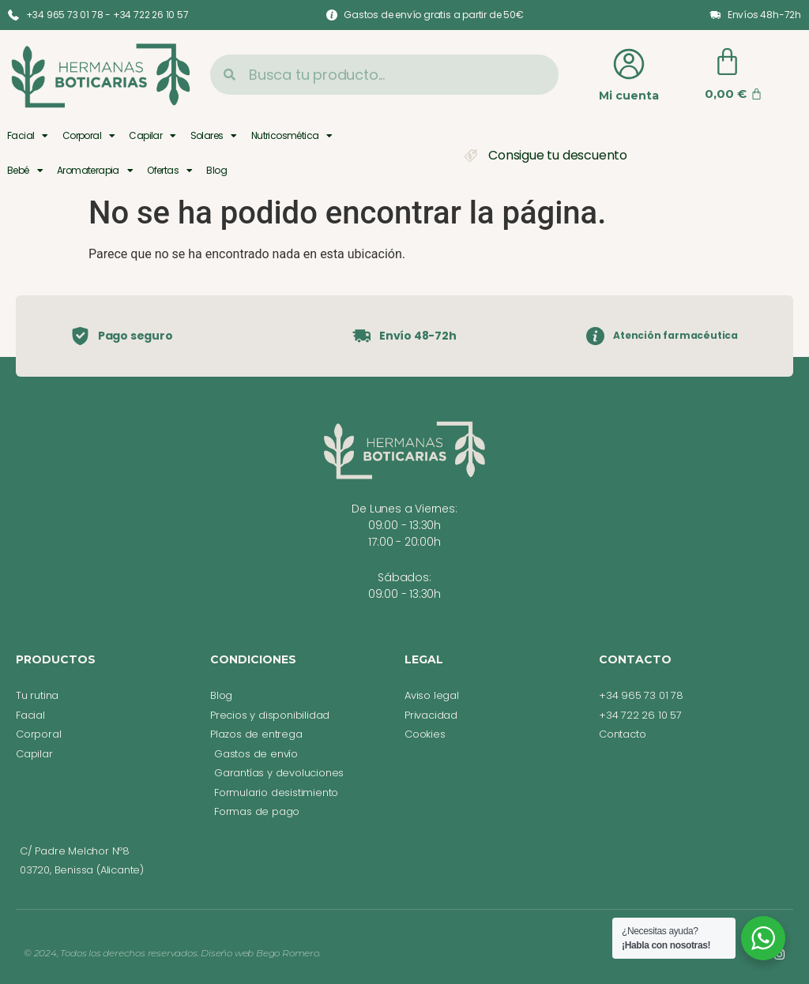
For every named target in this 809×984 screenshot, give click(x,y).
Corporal (88, 135)
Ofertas (169, 170)
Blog (216, 170)
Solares (213, 135)
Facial (27, 135)
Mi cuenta (629, 95)
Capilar (152, 135)
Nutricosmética (292, 135)
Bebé (25, 170)
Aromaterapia (95, 170)
